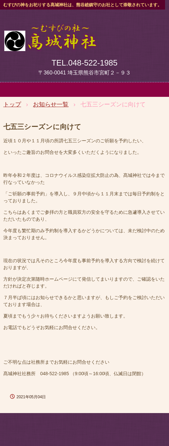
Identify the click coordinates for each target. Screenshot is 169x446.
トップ (12, 104)
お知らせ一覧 (51, 104)
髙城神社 (50, 30)
